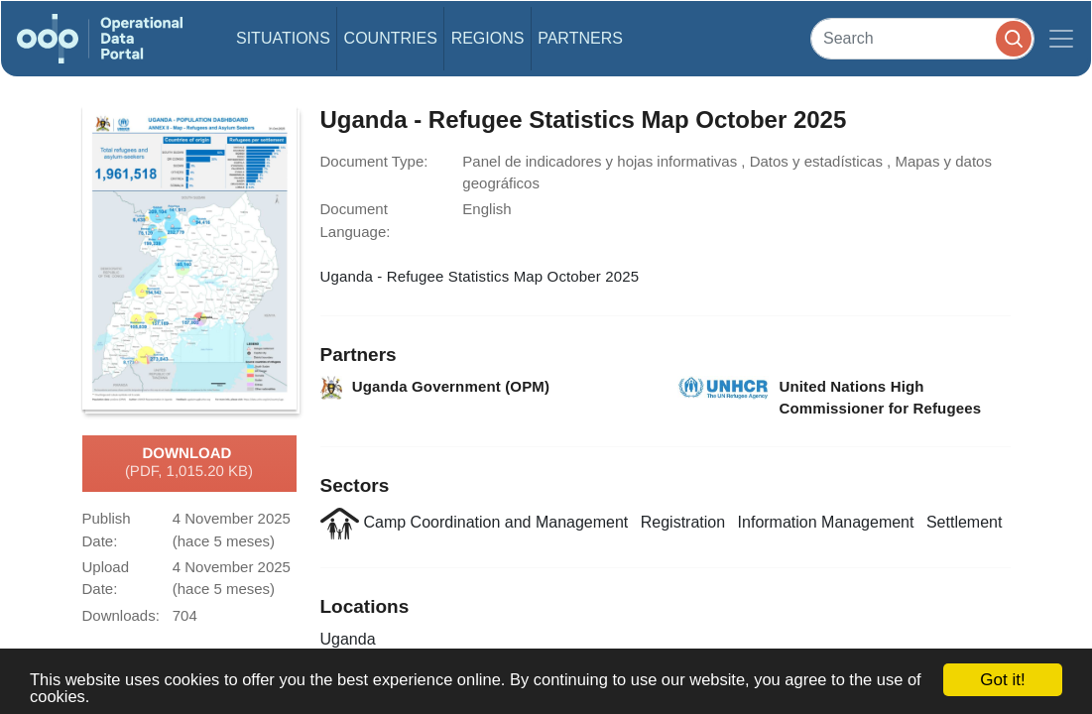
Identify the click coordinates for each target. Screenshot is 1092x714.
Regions (488, 38)
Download (189, 463)
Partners (580, 38)
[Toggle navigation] (1061, 38)
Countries (390, 38)
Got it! (1002, 679)
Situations (283, 38)
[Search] (922, 38)
